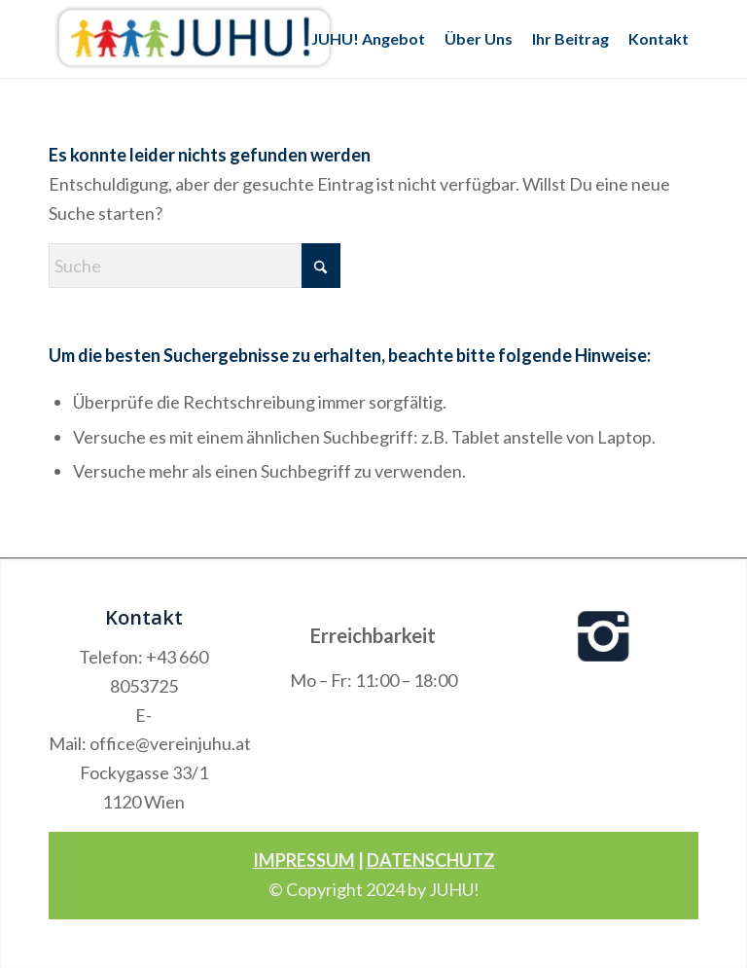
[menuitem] (368, 39)
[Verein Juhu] (194, 39)
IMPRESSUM (304, 860)
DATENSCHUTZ (431, 860)
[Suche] (194, 265)
